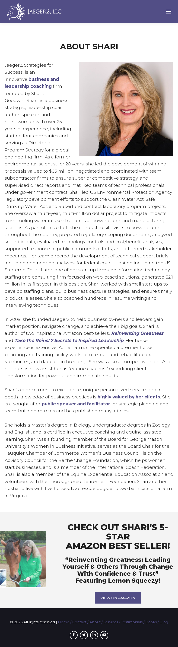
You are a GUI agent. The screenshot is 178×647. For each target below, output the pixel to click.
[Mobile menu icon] (168, 11)
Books (151, 622)
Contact (79, 622)
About (95, 622)
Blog (164, 622)
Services (111, 622)
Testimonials (132, 622)
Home (63, 622)
